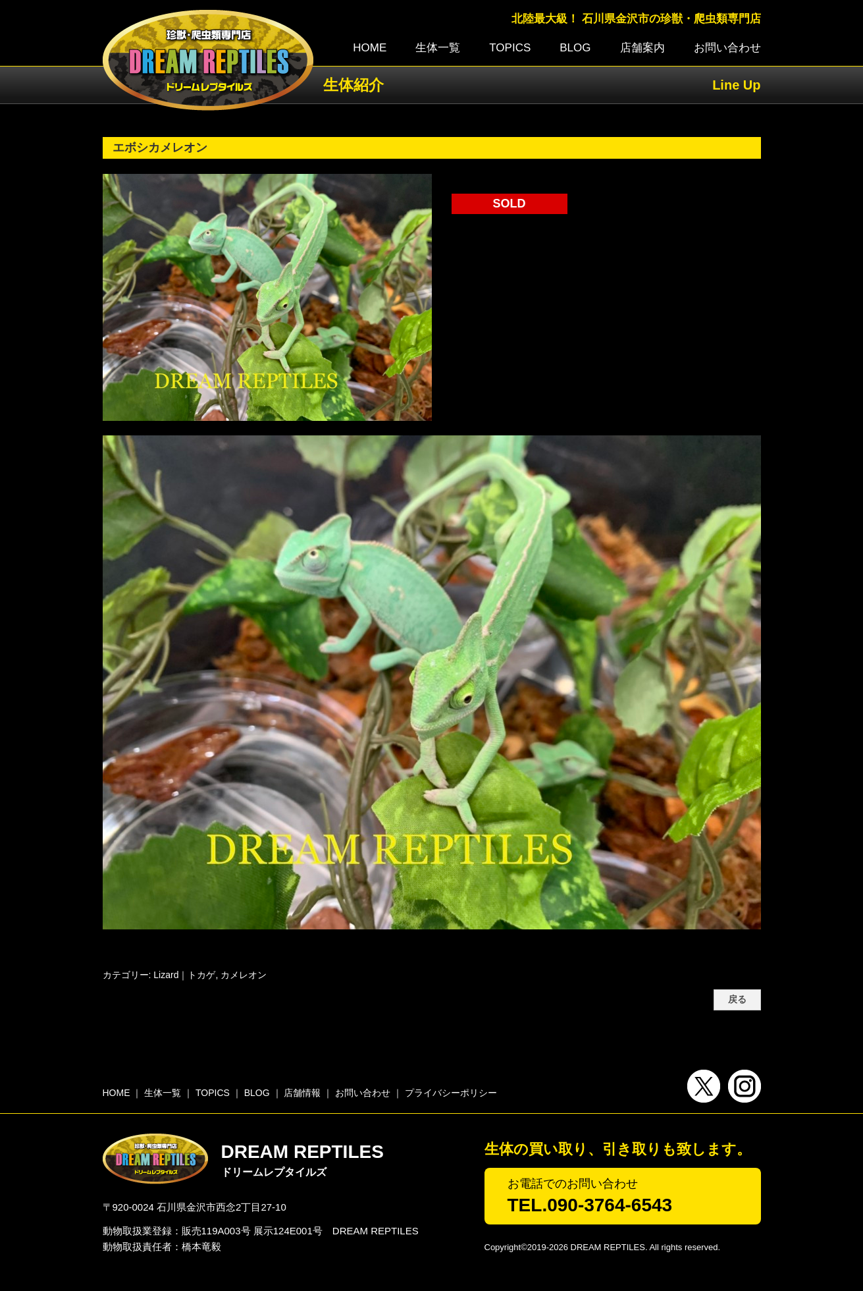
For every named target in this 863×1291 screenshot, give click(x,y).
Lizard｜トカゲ (184, 975)
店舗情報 (302, 1092)
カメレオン (244, 975)
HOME (369, 47)
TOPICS (510, 47)
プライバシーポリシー (451, 1092)
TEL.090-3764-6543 (590, 1205)
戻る (737, 999)
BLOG (575, 47)
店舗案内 (642, 47)
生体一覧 (437, 47)
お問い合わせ (727, 47)
